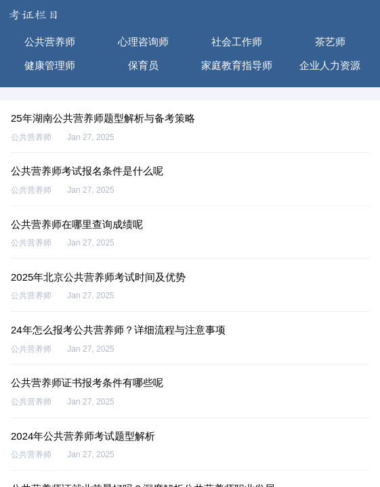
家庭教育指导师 (236, 65)
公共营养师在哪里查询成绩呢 (77, 224)
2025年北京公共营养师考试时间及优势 (98, 277)
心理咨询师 (143, 41)
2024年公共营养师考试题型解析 (83, 436)
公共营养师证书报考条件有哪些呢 (87, 382)
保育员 (143, 65)
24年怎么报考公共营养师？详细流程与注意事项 (118, 329)
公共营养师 (49, 41)
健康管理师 (49, 65)
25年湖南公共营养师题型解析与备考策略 (103, 118)
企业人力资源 (329, 65)
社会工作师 (236, 41)
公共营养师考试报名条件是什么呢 (87, 171)
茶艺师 (330, 41)
